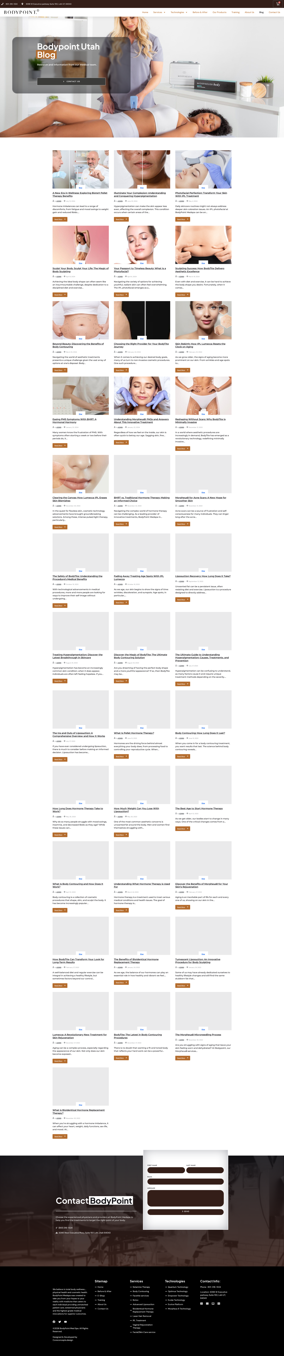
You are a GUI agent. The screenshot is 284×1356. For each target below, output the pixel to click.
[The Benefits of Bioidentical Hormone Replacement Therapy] (142, 936)
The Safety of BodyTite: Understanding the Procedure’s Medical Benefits (77, 578)
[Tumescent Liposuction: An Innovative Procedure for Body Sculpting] (203, 936)
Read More (59, 219)
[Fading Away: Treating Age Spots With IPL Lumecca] (142, 552)
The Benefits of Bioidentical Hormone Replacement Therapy (136, 961)
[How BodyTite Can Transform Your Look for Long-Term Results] (81, 936)
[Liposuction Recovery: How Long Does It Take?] (203, 552)
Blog (261, 12)
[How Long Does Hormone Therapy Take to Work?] (81, 785)
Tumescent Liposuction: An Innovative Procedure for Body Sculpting (197, 961)
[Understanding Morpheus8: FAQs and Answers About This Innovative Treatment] (142, 396)
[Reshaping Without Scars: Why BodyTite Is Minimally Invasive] (203, 396)
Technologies (179, 12)
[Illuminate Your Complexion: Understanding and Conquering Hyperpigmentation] (142, 169)
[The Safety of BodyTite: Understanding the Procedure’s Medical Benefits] (81, 552)
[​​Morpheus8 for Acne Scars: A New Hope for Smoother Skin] (203, 474)
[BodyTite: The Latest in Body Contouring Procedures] (142, 1011)
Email (149, 1177)
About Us (249, 12)
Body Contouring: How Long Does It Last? (200, 733)
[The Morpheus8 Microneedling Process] (203, 1011)
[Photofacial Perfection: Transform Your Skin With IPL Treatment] (203, 169)
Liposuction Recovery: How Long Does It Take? (203, 576)
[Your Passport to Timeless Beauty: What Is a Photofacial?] (142, 245)
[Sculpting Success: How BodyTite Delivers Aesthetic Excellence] (203, 245)
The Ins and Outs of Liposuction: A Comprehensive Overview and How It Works (79, 734)
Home (145, 12)
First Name (152, 1165)
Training (236, 12)
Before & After (200, 12)
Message (151, 1188)
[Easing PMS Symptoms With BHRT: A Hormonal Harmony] (81, 396)
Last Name (191, 1165)
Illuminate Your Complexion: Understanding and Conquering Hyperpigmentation (140, 194)
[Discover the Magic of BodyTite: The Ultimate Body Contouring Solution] (142, 631)
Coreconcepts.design (63, 1340)
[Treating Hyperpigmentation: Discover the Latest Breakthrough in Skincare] (81, 631)
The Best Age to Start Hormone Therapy (199, 808)
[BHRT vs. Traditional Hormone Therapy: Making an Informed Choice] (142, 474)
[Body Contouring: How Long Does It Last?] (203, 709)
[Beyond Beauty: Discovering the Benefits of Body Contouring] (81, 320)
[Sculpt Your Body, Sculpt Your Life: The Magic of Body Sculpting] (81, 245)
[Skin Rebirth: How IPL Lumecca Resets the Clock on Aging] (203, 320)
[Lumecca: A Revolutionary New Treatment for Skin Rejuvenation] (81, 1011)
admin (59, 201)
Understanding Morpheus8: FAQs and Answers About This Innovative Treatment (141, 421)
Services (159, 12)
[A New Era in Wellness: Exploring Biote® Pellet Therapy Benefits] (81, 169)
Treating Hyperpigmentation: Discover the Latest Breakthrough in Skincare (78, 656)
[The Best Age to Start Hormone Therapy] (203, 785)
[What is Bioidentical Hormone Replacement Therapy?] (81, 1086)
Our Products (219, 12)
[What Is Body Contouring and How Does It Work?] (81, 860)
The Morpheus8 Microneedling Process (198, 1034)
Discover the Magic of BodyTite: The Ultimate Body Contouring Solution (140, 656)
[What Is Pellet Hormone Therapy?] (142, 709)
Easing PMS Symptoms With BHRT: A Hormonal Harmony (74, 421)
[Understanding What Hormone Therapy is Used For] (142, 860)
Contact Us (274, 12)
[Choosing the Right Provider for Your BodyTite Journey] (142, 320)
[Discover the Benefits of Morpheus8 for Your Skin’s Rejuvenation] (203, 860)
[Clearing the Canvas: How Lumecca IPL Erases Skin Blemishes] (81, 474)
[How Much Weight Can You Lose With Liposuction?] (142, 785)
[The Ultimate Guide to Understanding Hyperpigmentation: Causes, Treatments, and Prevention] (203, 631)
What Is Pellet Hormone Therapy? (134, 733)
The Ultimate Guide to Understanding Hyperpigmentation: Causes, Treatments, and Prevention (202, 657)
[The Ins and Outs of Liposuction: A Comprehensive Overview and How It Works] (81, 709)
